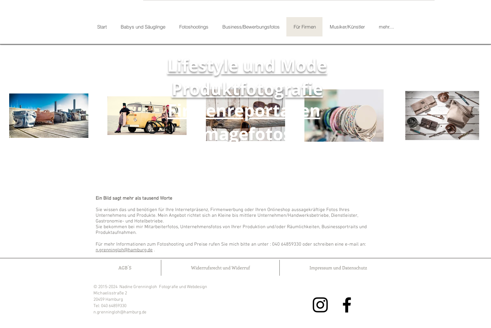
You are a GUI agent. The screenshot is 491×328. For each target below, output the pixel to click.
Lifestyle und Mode (247, 65)
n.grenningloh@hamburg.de (124, 250)
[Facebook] (347, 305)
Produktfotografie (247, 88)
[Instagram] (320, 305)
